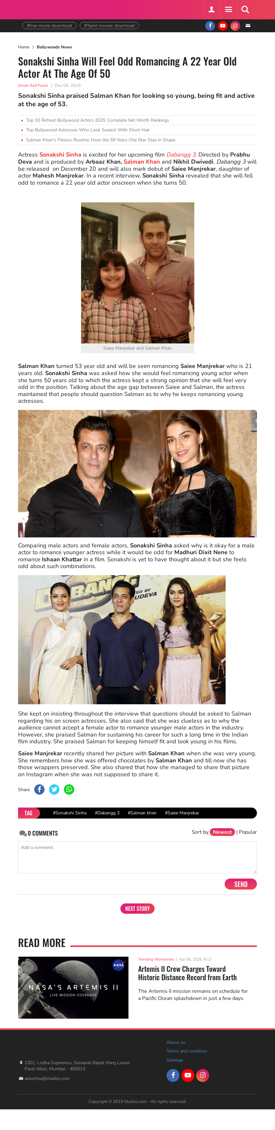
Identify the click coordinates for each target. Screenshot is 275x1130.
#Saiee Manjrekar (182, 813)
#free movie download (49, 26)
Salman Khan (142, 162)
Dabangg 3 (181, 154)
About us (176, 1042)
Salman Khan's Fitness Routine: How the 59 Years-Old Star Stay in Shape (100, 140)
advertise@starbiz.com (47, 1078)
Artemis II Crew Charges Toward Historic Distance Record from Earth (187, 972)
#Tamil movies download (109, 26)
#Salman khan (142, 813)
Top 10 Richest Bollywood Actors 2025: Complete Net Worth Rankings (97, 120)
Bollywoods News (54, 47)
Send (241, 884)
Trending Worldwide (156, 959)
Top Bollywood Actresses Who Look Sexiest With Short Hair (88, 130)
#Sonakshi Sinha (70, 813)
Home (23, 47)
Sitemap (175, 1060)
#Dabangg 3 (107, 813)
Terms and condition (187, 1051)
